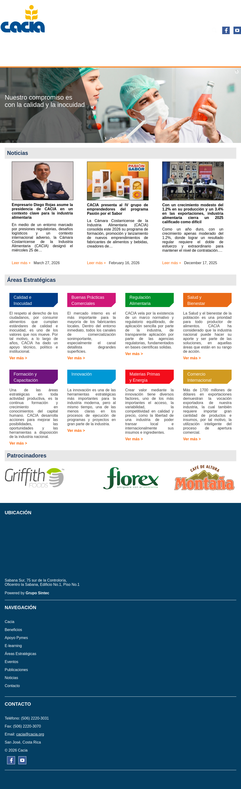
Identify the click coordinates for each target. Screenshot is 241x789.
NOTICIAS (106, 59)
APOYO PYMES (72, 43)
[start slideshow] (106, 138)
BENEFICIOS (38, 43)
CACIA (13, 43)
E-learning (106, 43)
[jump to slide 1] (111, 138)
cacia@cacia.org (30, 734)
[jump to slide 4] (125, 138)
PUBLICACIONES (218, 43)
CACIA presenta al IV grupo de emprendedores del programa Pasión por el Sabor (117, 209)
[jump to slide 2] (116, 138)
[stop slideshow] (135, 138)
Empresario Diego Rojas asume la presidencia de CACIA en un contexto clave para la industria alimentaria (42, 211)
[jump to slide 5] (130, 138)
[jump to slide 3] (120, 138)
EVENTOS (186, 43)
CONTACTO (133, 59)
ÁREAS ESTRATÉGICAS (147, 43)
